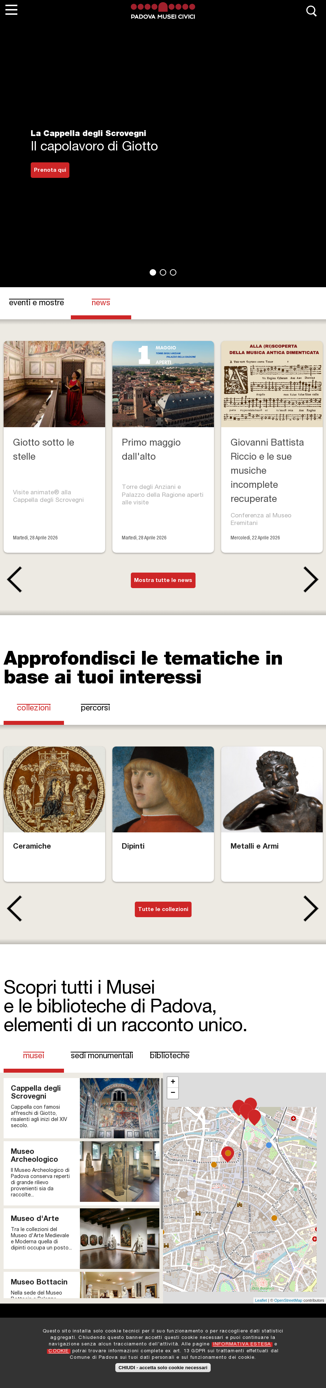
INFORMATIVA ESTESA (242, 1344)
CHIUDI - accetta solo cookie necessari (163, 1367)
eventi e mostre (36, 303)
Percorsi (95, 709)
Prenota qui (50, 170)
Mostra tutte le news (163, 580)
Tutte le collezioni (163, 909)
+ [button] (173, 1082)
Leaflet (261, 1300)
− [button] (173, 1093)
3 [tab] (173, 272)
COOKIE (58, 1351)
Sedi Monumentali (102, 1056)
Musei (40, 1056)
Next (313, 579)
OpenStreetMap (288, 1300)
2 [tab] (163, 272)
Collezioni (34, 709)
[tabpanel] (163, 143)
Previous (13, 579)
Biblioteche (169, 1056)
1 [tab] (153, 272)
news (101, 303)
